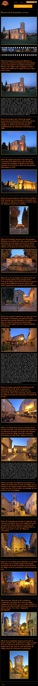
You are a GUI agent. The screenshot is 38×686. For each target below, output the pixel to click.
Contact (21, 2)
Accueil (15, 2)
